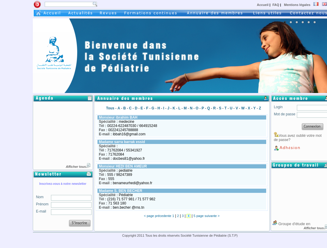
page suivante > (208, 216)
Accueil (263, 5)
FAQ (276, 5)
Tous (110, 108)
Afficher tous (78, 166)
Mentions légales (297, 5)
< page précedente (157, 216)
